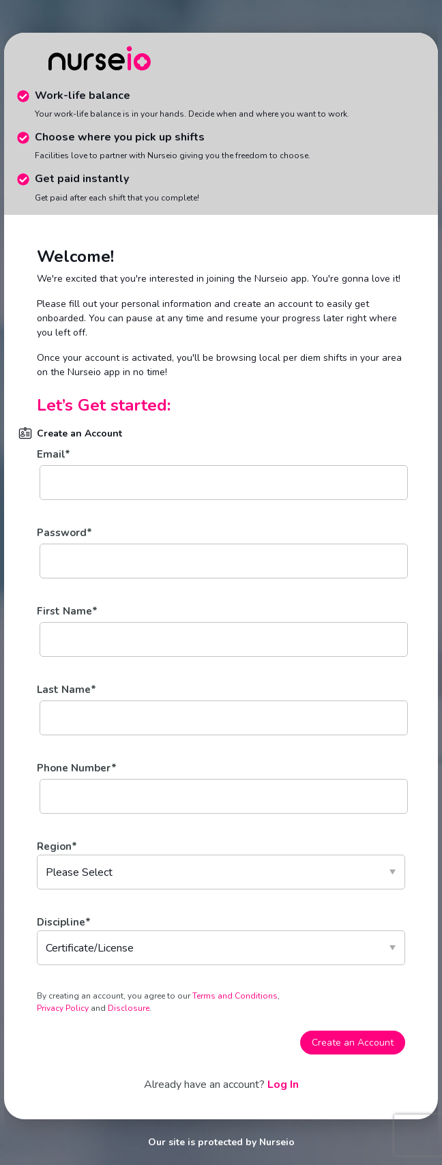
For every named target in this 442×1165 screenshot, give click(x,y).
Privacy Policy (64, 1008)
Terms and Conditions (235, 995)
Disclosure (127, 1008)
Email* (53, 454)
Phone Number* (77, 768)
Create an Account (353, 1042)
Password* (64, 533)
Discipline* (64, 922)
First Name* (67, 611)
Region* (57, 846)
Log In (283, 1084)
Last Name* (66, 689)
